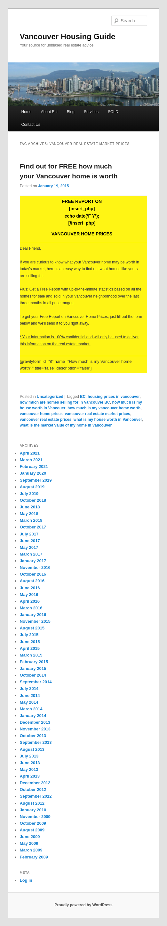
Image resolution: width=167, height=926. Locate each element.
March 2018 (31, 520)
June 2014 (30, 695)
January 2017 (33, 560)
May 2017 (29, 547)
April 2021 (30, 453)
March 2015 (31, 655)
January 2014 (33, 715)
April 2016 (30, 601)
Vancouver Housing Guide (67, 36)
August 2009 (32, 830)
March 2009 (31, 850)
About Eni (49, 112)
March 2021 (31, 459)
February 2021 (34, 466)
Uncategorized (50, 396)
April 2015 (30, 648)
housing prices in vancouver (114, 396)
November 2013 (35, 729)
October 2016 (33, 574)
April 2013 (30, 776)
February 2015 (34, 661)
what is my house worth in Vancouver (108, 419)
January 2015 (33, 668)
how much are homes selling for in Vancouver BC (65, 402)
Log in (26, 880)
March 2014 (31, 709)
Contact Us (30, 124)
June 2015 (30, 641)
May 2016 (29, 594)
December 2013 (35, 722)
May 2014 (29, 702)
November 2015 (35, 621)
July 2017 (29, 534)
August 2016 (32, 580)
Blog (71, 112)
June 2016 (30, 587)
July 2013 (29, 756)
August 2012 (32, 803)
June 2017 (30, 540)
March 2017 (31, 554)
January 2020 (33, 473)
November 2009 (35, 816)
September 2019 (36, 480)
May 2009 (29, 843)
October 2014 (33, 675)
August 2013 (32, 749)
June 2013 (30, 762)
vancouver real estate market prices (97, 414)
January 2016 (33, 614)
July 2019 (29, 493)
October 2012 (33, 789)
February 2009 (34, 857)
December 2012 (35, 782)
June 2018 (30, 507)
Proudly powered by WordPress (83, 905)
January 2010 (33, 810)
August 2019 (32, 487)
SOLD (113, 112)
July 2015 (29, 634)
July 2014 (29, 688)
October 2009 (33, 823)
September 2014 (36, 681)
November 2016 (35, 567)
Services (91, 112)
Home (26, 112)
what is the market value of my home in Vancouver (66, 425)
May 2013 (29, 769)
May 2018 (29, 513)
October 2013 (33, 735)
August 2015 (32, 628)
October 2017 (33, 527)
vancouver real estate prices (45, 419)
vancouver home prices (41, 414)
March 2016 (31, 608)
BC (82, 396)
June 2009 (30, 836)
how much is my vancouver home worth (104, 408)
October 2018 (33, 500)
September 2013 (36, 742)
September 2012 (36, 796)
